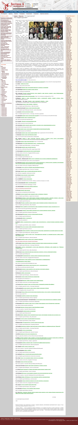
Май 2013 (68, 142)
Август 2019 (68, 44)
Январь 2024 (68, 28)
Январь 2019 (68, 54)
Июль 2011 (68, 170)
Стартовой (29, 4)
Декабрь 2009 (69, 193)
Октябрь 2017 (69, 73)
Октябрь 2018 (69, 57)
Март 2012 (68, 160)
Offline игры (3, 81)
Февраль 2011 (69, 177)
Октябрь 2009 (69, 196)
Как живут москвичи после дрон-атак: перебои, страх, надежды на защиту (6, 30)
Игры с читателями (4, 84)
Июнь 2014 (68, 125)
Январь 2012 (68, 162)
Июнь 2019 (68, 47)
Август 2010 (68, 184)
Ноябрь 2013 (68, 134)
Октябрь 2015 (69, 104)
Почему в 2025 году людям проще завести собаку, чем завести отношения (6, 27)
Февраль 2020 (69, 37)
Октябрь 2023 (69, 30)
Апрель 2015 (68, 112)
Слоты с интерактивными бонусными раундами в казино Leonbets (5, 53)
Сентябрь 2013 (69, 136)
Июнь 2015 (68, 109)
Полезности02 (4, 107)
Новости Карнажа (4, 86)
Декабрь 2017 (69, 70)
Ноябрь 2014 (68, 118)
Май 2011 (68, 173)
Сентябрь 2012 (69, 152)
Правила (12, 418)
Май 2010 (68, 188)
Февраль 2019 (69, 52)
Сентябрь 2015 (69, 105)
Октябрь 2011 (69, 166)
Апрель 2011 (68, 174)
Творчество (3, 93)
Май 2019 (68, 48)
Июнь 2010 (68, 187)
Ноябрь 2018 (68, 56)
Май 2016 (68, 95)
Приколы (10, 13)
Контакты (28, 6)
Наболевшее (3, 95)
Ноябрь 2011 (68, 165)
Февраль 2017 (69, 83)
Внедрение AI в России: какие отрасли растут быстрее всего (6, 18)
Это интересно (4, 13)
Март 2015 (68, 113)
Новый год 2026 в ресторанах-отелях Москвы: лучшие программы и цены (6, 24)
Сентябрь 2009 (69, 197)
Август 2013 (68, 138)
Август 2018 (68, 60)
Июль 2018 (68, 61)
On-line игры (3, 83)
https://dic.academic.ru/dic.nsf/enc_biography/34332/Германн (27, 241)
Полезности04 (4, 110)
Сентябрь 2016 (69, 90)
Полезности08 (4, 115)
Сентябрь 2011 (69, 167)
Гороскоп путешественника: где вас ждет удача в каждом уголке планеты (6, 41)
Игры (25, 11)
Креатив (16, 13)
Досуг (2, 11)
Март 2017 (68, 82)
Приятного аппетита (44, 13)
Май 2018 (68, 64)
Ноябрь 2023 (68, 29)
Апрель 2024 (68, 25)
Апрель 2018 (68, 65)
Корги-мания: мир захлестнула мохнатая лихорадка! (5, 44)
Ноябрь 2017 (68, 72)
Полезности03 (4, 109)
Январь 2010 (68, 192)
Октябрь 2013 (69, 135)
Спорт (2, 101)
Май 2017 (68, 79)
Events (2, 87)
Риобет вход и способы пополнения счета (5, 56)
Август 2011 (68, 169)
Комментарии (35, 3)
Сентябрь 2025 (69, 21)
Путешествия (29, 13)
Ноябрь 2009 (68, 195)
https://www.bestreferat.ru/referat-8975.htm (23, 188)
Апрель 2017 (68, 81)
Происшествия (4, 99)
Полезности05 (4, 111)
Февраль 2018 (69, 68)
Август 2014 (68, 122)
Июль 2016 (68, 92)
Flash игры (3, 80)
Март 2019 (68, 51)
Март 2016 (68, 98)
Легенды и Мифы (13, 11)
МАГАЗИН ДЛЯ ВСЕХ (32, 11)
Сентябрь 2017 (69, 74)
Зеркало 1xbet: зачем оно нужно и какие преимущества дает (6, 60)
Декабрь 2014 (69, 117)
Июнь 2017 (68, 78)
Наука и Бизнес (4, 96)
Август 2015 (68, 107)
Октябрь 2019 (69, 42)
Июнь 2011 (68, 171)
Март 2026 (68, 17)
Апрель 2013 (68, 143)
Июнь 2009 (68, 200)
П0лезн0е (3, 105)
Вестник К (60, 420)
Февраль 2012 (69, 161)
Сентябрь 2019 (69, 43)
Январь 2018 (68, 69)
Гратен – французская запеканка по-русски (5, 47)
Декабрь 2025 (69, 19)
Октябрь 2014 (69, 120)
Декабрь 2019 (69, 39)
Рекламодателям (29, 7)
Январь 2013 (68, 147)
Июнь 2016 (68, 94)
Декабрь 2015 (69, 101)
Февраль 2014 (69, 130)
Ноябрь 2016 (68, 87)
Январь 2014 (68, 131)
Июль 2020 (68, 35)
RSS (34, 6)
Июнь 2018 (68, 63)
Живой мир (20, 11)
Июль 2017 (68, 77)
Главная (28, 3)
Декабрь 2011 (69, 164)
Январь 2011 (68, 178)
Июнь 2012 (68, 156)
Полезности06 (4, 113)
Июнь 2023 (68, 33)
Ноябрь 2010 (68, 180)
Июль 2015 (68, 108)
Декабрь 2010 (69, 179)
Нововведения (4, 91)
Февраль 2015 (69, 114)
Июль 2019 (68, 46)
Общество (6, 11)
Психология (3, 100)
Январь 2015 (68, 116)
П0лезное (3, 106)
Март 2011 (68, 175)
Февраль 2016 (69, 99)
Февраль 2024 (69, 26)
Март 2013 (68, 144)
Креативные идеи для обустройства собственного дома (6, 49)
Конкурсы (3, 85)
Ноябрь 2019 (68, 41)
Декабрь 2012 (69, 148)
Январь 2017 (68, 85)
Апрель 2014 (68, 127)
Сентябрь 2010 (69, 183)
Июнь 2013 (68, 140)
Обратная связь (17, 418)
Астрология (36, 13)
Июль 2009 (68, 199)
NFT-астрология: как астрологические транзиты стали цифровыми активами (6, 21)
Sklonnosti (3, 89)
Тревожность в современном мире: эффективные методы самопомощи (6, 33)
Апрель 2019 (68, 50)
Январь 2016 (68, 100)
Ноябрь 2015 (68, 103)
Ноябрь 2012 (68, 149)
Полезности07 (4, 114)
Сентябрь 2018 (69, 59)
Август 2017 (68, 76)
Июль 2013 (68, 139)
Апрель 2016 (68, 96)
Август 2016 (68, 91)
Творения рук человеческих (6, 103)
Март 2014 (68, 129)
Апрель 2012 (68, 158)
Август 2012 (68, 153)
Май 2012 (68, 157)
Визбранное (35, 4)
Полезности (3, 104)
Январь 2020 (68, 38)
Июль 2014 (68, 123)
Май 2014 (68, 126)
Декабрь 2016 (69, 86)
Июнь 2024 (68, 22)
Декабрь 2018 (69, 55)
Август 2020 (68, 34)
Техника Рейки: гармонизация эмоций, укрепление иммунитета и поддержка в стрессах (6, 37)
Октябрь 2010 (69, 182)
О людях (3, 97)
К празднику (22, 13)
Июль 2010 (68, 186)
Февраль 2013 (69, 145)
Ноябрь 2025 (68, 20)
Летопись (3, 90)
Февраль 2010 (69, 191)
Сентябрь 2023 (69, 32)
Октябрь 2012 (69, 151)
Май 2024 (68, 24)
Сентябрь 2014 (69, 121)
